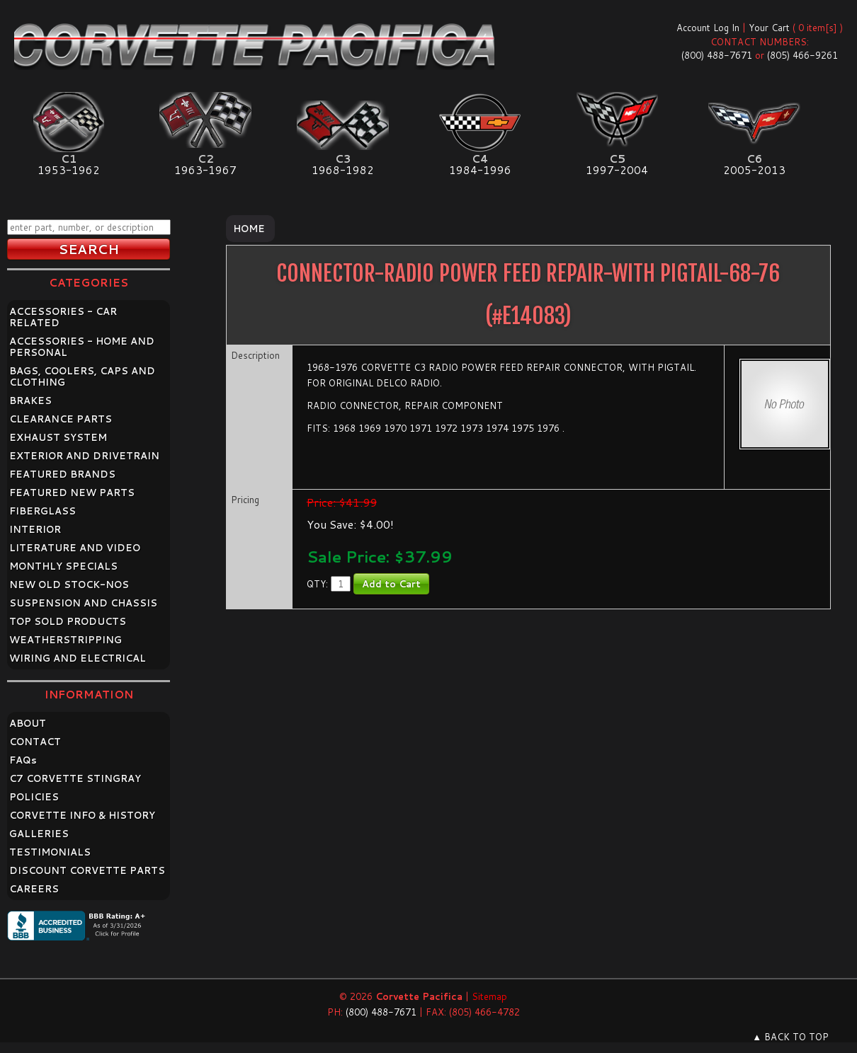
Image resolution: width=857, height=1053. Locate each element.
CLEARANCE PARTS (60, 419)
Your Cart (769, 27)
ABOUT (27, 723)
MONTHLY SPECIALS (63, 566)
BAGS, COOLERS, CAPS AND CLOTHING (82, 376)
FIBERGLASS (42, 511)
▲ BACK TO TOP (790, 1036)
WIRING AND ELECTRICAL (77, 658)
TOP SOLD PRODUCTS (67, 621)
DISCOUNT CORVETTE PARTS (87, 870)
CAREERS (34, 888)
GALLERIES (39, 833)
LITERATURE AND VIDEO (74, 547)
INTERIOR (35, 529)
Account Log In (707, 27)
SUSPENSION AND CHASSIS (83, 603)
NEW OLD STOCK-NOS (69, 584)
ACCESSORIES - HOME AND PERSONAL (81, 347)
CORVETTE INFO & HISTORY (82, 815)
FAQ (23, 760)
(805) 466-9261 (802, 55)
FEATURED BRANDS (62, 474)
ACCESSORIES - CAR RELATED (63, 317)
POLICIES (34, 796)
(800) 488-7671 (716, 55)
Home (249, 228)
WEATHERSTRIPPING (65, 639)
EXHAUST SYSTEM (58, 437)
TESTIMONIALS (50, 852)
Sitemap (489, 996)
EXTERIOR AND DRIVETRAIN (84, 455)
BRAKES (30, 400)
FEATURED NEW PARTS (72, 492)
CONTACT (35, 741)
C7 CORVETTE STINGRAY (75, 778)
